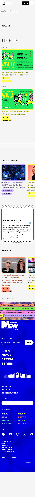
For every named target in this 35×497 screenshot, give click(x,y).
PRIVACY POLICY (7, 451)
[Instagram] (17, 434)
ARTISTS (5, 389)
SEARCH (4, 399)
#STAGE (22, 420)
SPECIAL (8, 359)
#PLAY (4, 414)
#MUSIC (22, 414)
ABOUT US (6, 386)
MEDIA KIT (5, 445)
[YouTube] (10, 434)
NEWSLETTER (7, 338)
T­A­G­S (8, 298)
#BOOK (5, 420)
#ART (4, 417)
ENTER (29, 342)
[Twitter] (24, 434)
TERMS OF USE (6, 449)
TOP (2, 298)
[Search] (17, 403)
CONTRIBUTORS (9, 393)
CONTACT (4, 443)
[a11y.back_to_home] (6, 3)
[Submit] (31, 403)
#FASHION (6, 424)
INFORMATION (6, 447)
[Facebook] (32, 434)
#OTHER (22, 424)
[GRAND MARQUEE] (17, 375)
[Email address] (13, 342)
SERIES (7, 363)
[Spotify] (3, 434)
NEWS (6, 355)
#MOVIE (22, 417)
